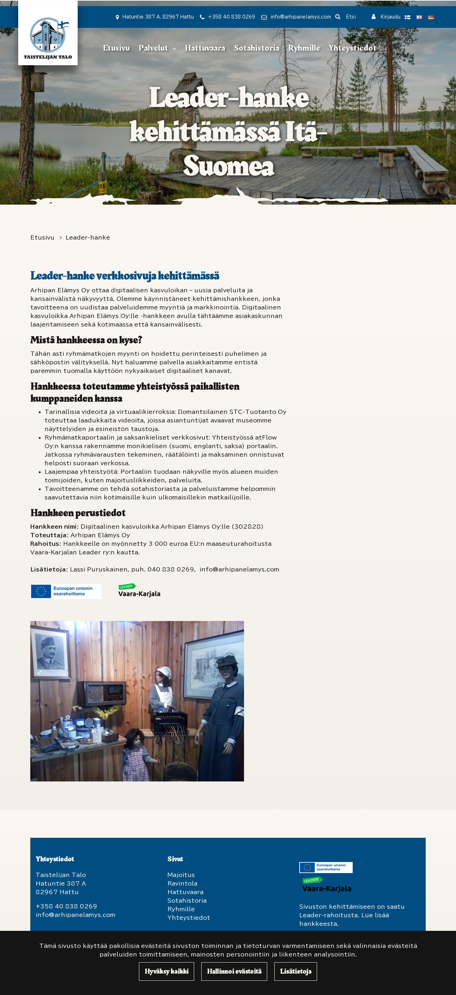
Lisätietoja (295, 971)
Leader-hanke (88, 237)
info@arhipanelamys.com (300, 17)
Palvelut (154, 48)
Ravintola (182, 883)
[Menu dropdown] (173, 48)
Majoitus (181, 875)
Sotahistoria (256, 48)
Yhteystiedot (352, 48)
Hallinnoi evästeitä (234, 971)
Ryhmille (304, 48)
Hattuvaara (205, 48)
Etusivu (116, 48)
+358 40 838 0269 (231, 17)
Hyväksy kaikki (166, 971)
